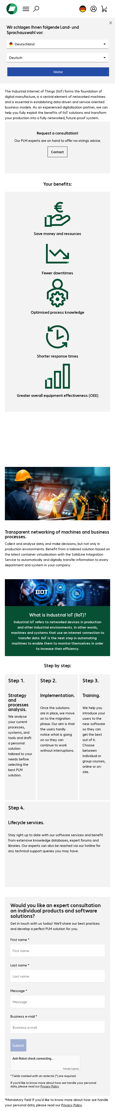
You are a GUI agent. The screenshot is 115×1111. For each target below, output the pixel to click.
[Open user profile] (93, 8)
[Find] (36, 9)
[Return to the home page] (12, 9)
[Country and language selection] (82, 9)
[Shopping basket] (104, 9)
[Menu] (26, 9)
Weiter (58, 72)
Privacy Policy (49, 1086)
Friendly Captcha (71, 1069)
